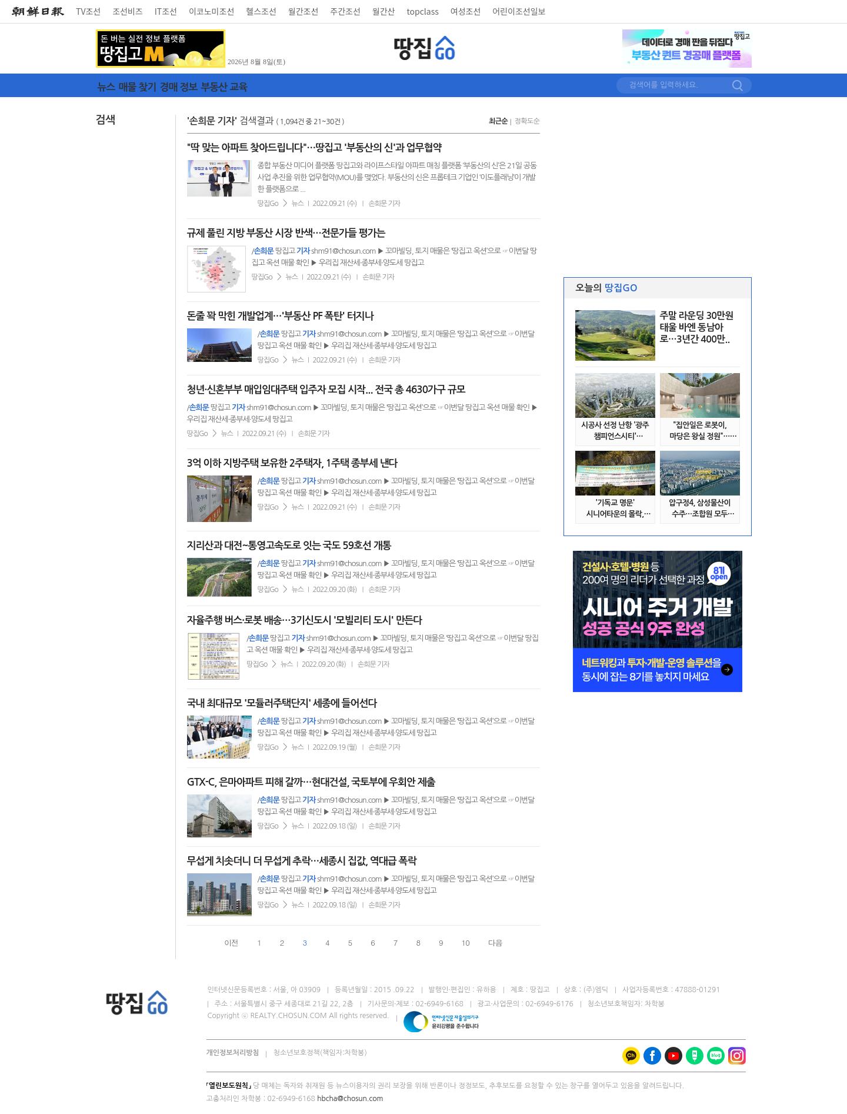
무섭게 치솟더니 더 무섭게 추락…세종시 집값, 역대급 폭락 (301, 861)
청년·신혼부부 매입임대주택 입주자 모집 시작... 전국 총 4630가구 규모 (326, 390)
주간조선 (345, 11)
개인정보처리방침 (232, 1052)
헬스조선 (261, 11)
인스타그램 (737, 1056)
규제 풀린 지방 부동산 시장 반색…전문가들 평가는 (286, 233)
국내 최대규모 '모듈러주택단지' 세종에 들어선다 (282, 704)
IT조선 (166, 11)
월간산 (383, 11)
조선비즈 (127, 11)
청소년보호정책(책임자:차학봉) (320, 1052)
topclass (423, 11)
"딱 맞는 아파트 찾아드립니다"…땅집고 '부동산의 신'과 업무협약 (314, 148)
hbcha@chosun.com (350, 1098)
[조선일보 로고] (38, 11)
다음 (495, 942)
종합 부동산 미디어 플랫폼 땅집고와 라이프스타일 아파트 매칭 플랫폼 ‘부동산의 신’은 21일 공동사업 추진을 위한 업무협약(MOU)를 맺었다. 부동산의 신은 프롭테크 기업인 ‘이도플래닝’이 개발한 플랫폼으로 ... (397, 177)
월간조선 (303, 11)
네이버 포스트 (694, 1056)
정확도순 (526, 121)
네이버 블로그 (716, 1056)
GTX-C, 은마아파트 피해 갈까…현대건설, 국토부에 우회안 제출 (311, 782)
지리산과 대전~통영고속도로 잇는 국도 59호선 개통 (289, 546)
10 (465, 942)
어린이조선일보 (518, 11)
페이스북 (652, 1056)
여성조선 (466, 11)
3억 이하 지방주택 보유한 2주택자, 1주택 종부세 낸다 (292, 463)
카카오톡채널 (631, 1056)
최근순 (498, 121)
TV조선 (88, 11)
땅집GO (425, 48)
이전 (231, 942)
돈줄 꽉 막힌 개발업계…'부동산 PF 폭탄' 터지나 (280, 316)
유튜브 (673, 1056)
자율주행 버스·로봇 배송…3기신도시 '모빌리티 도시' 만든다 (304, 621)
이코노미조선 (211, 11)
